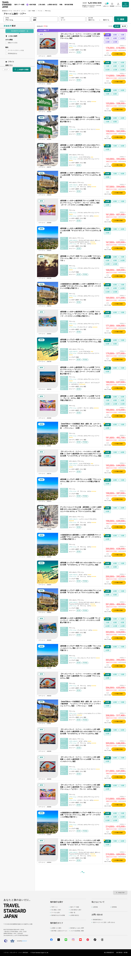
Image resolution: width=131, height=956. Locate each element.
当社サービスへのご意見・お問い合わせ (104, 922)
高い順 (124, 26)
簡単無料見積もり (98, 919)
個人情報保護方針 (109, 952)
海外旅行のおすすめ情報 (58, 915)
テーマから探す (55, 912)
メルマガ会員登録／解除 (77, 931)
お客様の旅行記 (74, 915)
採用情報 (114, 907)
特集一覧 (72, 912)
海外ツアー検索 (74, 907)
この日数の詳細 (118, 54)
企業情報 (95, 907)
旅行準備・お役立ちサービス (59, 931)
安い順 (117, 26)
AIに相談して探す (56, 910)
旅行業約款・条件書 (121, 952)
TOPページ (54, 907)
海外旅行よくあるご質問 (77, 928)
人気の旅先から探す (75, 910)
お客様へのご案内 (56, 928)
